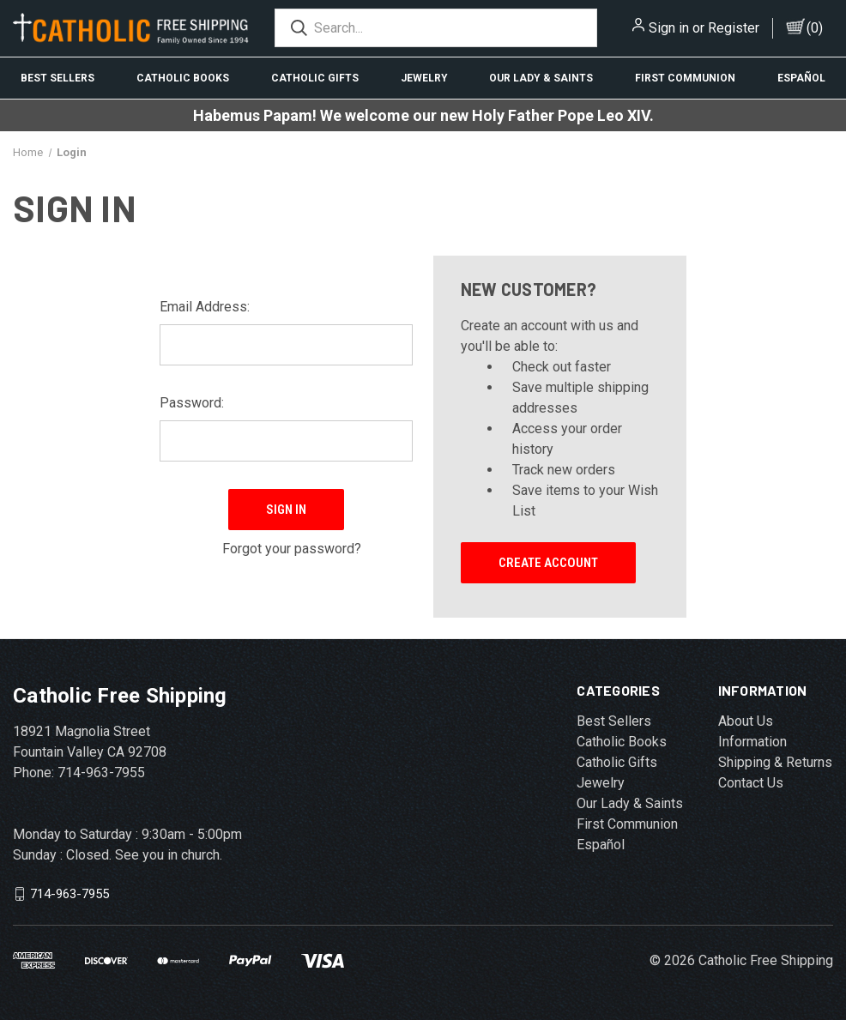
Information (752, 741)
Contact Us (750, 783)
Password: (192, 403)
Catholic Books (182, 78)
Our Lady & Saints (541, 78)
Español (601, 844)
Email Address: (205, 307)
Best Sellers (57, 78)
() (815, 28)
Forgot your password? (291, 540)
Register (733, 28)
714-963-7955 (69, 894)
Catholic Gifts (315, 78)
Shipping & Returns (775, 762)
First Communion (685, 78)
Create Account (548, 562)
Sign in (669, 28)
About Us (745, 721)
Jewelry (424, 78)
